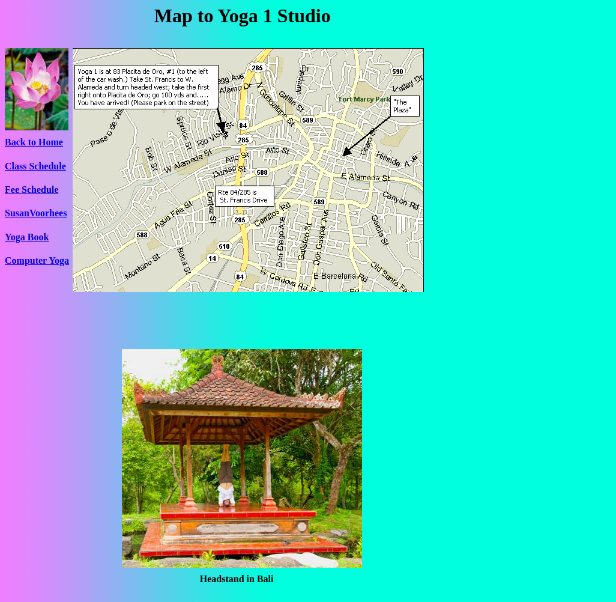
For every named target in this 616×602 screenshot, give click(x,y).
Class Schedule (35, 166)
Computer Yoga (37, 260)
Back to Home (34, 142)
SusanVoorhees (36, 213)
